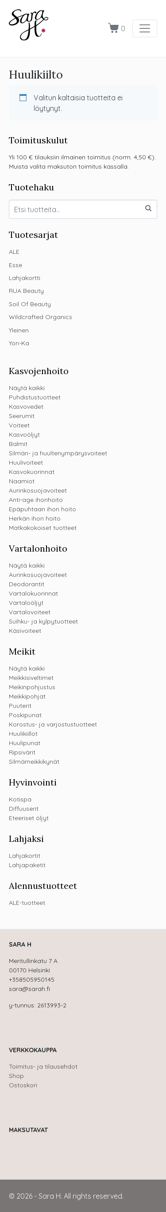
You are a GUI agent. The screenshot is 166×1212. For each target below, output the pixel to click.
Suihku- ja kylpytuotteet (43, 621)
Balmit (18, 444)
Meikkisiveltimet (31, 678)
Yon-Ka (19, 343)
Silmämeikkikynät (34, 762)
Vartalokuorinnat (33, 593)
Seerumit (22, 416)
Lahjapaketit (27, 865)
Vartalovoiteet (29, 612)
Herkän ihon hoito (35, 518)
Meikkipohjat (27, 696)
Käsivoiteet (25, 631)
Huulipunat (24, 743)
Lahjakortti (24, 278)
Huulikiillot (23, 734)
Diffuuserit (24, 809)
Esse (15, 265)
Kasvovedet (26, 407)
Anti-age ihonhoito (36, 500)
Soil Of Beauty (30, 304)
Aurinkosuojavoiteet (38, 490)
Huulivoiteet (26, 462)
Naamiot (22, 481)
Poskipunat (25, 715)
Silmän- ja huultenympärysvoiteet (58, 453)
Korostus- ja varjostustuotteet (53, 724)
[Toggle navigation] (144, 28)
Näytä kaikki (27, 388)
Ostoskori (23, 1085)
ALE (14, 252)
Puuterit (20, 706)
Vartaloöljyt (26, 603)
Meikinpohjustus (32, 687)
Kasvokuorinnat (31, 472)
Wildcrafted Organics (40, 317)
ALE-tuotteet (27, 903)
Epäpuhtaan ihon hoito (42, 509)
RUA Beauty (26, 291)
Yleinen (19, 330)
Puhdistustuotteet (35, 397)
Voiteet (19, 425)
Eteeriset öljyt (29, 818)
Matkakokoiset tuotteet (43, 528)
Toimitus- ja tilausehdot (43, 1066)
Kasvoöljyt (24, 434)
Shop (16, 1076)
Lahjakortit (24, 856)
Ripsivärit (22, 752)
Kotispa (20, 799)
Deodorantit (26, 584)
